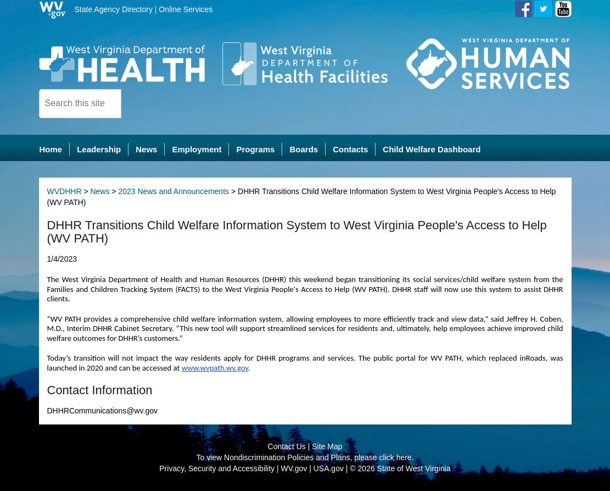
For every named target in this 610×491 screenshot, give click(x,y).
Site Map (327, 447)
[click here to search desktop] (140, 103)
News (99, 191)
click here (395, 458)
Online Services (185, 9)
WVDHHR (64, 191)
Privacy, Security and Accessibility (217, 469)
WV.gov (294, 469)
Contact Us (287, 447)
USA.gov (329, 469)
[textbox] (80, 103)
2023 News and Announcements (173, 191)
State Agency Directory (114, 9)
